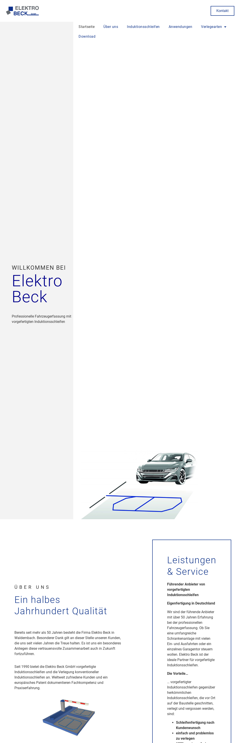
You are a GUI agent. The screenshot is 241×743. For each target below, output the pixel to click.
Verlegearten (214, 27)
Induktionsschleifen (143, 27)
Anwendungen (180, 27)
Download (87, 36)
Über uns (110, 27)
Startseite (87, 27)
